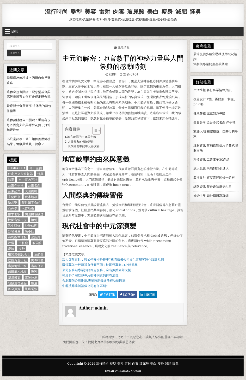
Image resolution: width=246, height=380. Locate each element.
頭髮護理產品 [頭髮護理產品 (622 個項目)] (17, 283)
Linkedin (148, 294)
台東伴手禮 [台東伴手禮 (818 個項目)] (16, 185)
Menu (15, 31)
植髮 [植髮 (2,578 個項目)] (34, 219)
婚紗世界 (199, 196)
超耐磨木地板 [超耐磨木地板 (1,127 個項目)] (17, 271)
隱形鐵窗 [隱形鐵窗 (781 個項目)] (14, 277)
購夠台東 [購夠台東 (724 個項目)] (37, 265)
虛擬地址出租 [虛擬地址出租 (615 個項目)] (17, 265)
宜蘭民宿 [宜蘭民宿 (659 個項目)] (14, 196)
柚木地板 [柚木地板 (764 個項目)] (14, 214)
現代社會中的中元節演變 (83, 146)
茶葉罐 (223, 64)
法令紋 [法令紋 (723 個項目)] (29, 231)
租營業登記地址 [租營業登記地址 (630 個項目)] (19, 254)
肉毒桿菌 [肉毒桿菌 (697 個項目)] (37, 260)
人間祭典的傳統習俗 (81, 141)
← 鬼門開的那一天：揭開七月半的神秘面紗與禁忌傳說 (97, 342)
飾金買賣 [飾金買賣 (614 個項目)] (14, 288)
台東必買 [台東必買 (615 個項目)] (14, 191)
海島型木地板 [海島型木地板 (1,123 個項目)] (17, 237)
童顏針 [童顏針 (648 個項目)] (38, 254)
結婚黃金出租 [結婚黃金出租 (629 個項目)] (17, 260)
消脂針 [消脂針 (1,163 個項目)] (35, 237)
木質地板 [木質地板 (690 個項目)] (28, 208)
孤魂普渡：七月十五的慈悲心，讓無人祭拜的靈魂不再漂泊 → (144, 337)
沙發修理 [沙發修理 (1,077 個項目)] (31, 225)
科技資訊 (199, 159)
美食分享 (199, 122)
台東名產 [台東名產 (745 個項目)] (34, 185)
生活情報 (123, 47)
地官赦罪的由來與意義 (81, 137)
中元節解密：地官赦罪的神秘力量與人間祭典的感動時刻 (123, 62)
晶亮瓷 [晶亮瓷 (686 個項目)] (12, 208)
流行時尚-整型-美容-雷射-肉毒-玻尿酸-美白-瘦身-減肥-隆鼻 (123, 11)
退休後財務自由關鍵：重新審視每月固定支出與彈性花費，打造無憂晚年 (28, 125)
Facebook (127, 294)
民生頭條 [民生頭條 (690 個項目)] (14, 225)
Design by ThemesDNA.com (123, 370)
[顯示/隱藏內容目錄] (94, 131)
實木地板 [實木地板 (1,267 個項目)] (31, 196)
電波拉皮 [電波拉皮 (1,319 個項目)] (31, 277)
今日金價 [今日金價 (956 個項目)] (36, 168)
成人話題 (199, 168)
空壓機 (216, 54)
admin (113, 74)
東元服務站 (70, 270)
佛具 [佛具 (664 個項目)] (40, 173)
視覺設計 (199, 99)
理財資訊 (199, 145)
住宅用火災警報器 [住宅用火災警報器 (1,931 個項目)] (20, 173)
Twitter (107, 294)
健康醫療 (199, 113)
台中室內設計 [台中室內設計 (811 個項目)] (27, 179)
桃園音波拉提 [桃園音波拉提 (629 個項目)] (17, 219)
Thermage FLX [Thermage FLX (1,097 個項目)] (16, 168)
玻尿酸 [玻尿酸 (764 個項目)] (37, 242)
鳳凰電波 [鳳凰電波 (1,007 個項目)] (31, 288)
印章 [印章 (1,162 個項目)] (11, 179)
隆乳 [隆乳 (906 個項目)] (34, 271)
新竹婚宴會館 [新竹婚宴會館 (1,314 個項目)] (31, 202)
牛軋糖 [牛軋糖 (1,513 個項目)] (23, 242)
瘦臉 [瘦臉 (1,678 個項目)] (11, 248)
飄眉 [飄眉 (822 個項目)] (34, 283)
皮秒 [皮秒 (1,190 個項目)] (21, 248)
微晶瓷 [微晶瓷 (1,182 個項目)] (12, 202)
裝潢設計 (199, 177)
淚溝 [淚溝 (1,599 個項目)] (11, 242)
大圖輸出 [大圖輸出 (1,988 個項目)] (31, 191)
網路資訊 (199, 186)
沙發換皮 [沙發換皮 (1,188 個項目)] (14, 231)
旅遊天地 (199, 131)
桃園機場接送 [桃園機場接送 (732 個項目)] (34, 214)
